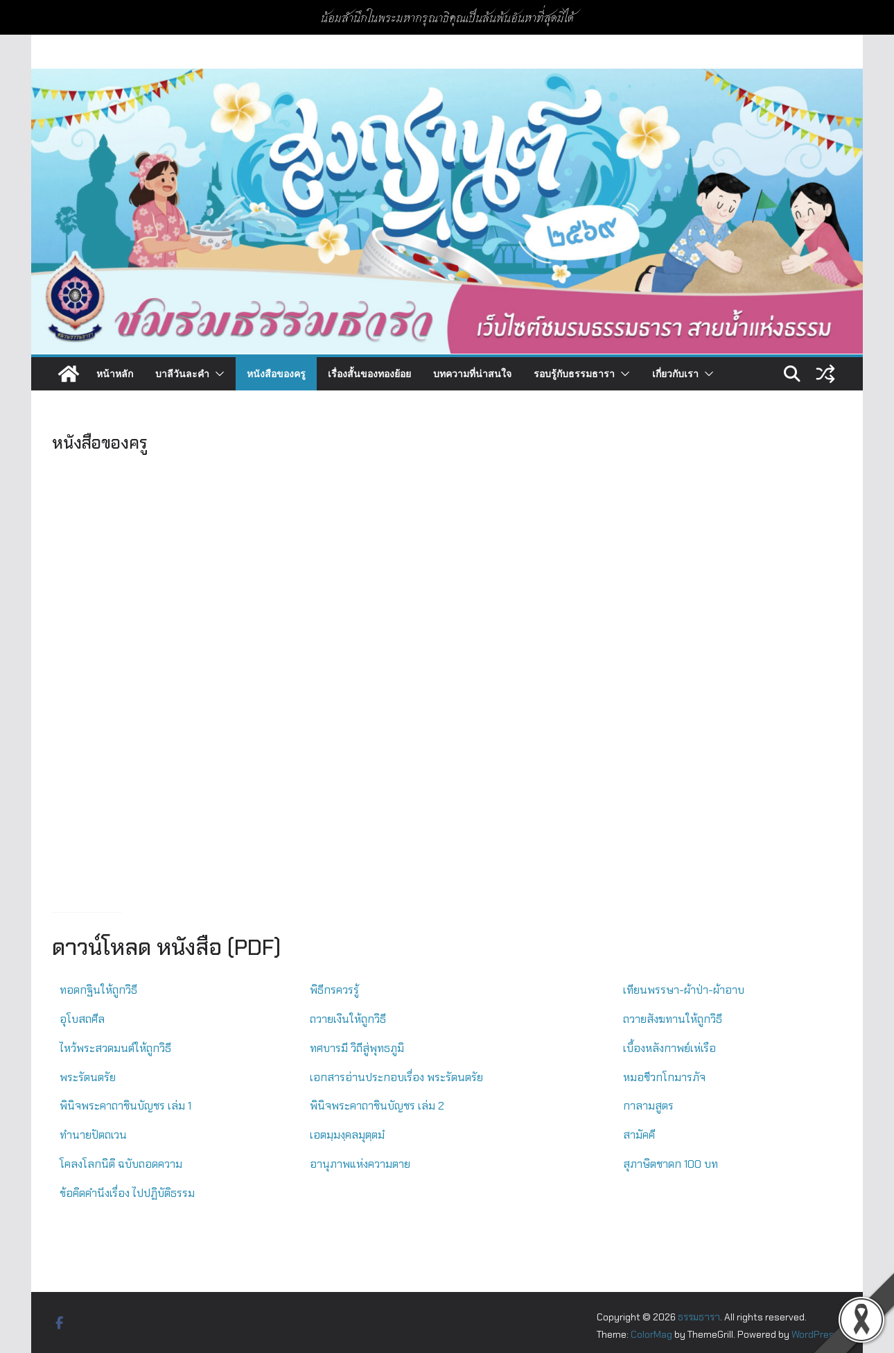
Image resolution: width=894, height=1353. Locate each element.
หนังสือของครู (276, 373)
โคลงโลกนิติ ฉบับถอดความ (121, 1164)
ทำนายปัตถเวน (93, 1135)
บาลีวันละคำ (182, 373)
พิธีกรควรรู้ (334, 990)
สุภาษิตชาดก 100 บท (670, 1164)
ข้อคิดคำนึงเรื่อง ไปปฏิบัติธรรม (127, 1193)
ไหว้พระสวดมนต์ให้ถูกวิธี (115, 1048)
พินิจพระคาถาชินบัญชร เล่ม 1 (125, 1105)
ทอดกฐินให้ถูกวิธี (98, 990)
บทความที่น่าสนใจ (472, 373)
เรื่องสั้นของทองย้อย (369, 373)
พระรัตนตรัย (88, 1077)
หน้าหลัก (114, 373)
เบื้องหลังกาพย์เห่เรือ (669, 1048)
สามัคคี (639, 1135)
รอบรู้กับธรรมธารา (574, 373)
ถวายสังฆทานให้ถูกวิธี (672, 1019)
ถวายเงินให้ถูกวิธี (348, 1019)
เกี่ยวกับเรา (675, 373)
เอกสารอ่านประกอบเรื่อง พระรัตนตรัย (396, 1077)
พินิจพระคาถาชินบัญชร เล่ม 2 (377, 1105)
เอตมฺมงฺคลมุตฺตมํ (347, 1135)
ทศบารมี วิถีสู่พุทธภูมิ (357, 1048)
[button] (217, 374)
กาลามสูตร (648, 1105)
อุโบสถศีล (82, 1019)
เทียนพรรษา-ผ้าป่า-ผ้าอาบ (683, 990)
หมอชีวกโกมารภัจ (664, 1077)
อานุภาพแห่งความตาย (360, 1164)
